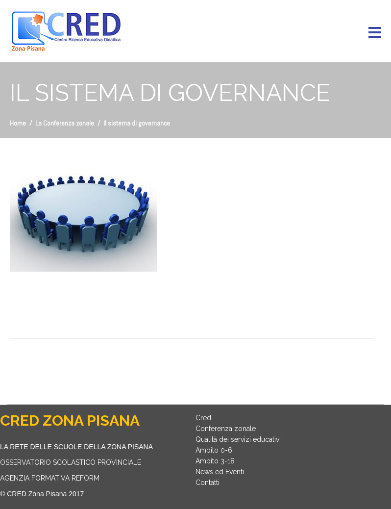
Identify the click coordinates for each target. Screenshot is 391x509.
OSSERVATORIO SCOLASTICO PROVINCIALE (70, 462)
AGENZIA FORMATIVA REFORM (49, 478)
